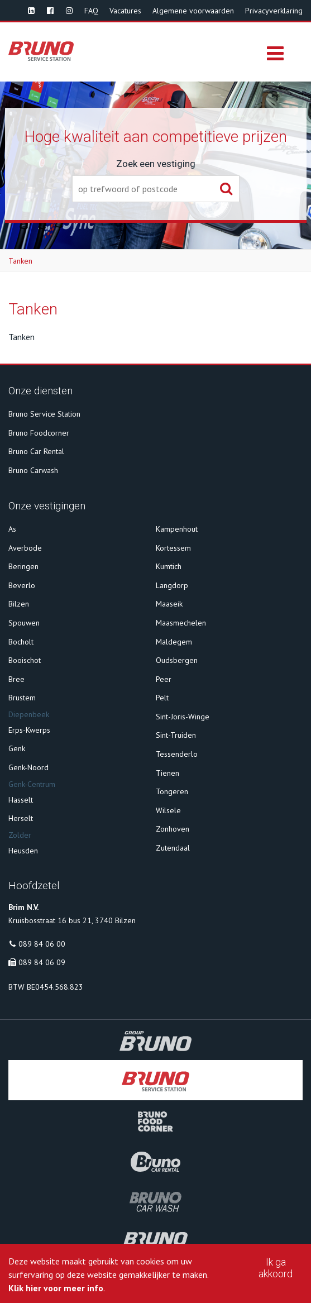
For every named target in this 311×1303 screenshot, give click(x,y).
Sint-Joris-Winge (182, 717)
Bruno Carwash (33, 470)
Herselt (20, 818)
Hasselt (20, 800)
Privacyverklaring (274, 11)
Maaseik (169, 604)
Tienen (167, 773)
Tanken (20, 261)
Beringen (23, 566)
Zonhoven (172, 829)
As (12, 529)
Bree (16, 679)
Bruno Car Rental (36, 451)
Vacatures (125, 11)
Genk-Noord (28, 767)
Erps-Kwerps (29, 730)
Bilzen (18, 604)
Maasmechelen (181, 623)
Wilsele (168, 810)
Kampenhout (177, 529)
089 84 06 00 (41, 944)
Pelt (162, 698)
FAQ (91, 11)
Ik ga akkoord (276, 1268)
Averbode (25, 548)
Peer (163, 679)
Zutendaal (173, 848)
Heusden (23, 851)
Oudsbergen (177, 660)
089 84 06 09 (41, 962)
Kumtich (168, 566)
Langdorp (172, 585)
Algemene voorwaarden (193, 11)
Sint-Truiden (176, 735)
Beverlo (21, 585)
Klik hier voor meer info (55, 1288)
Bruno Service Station (44, 414)
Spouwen (24, 623)
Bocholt (21, 642)
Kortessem (173, 548)
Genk (16, 748)
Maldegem (174, 642)
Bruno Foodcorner (38, 433)
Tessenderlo (177, 754)
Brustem (22, 698)
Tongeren (172, 791)
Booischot (24, 660)
